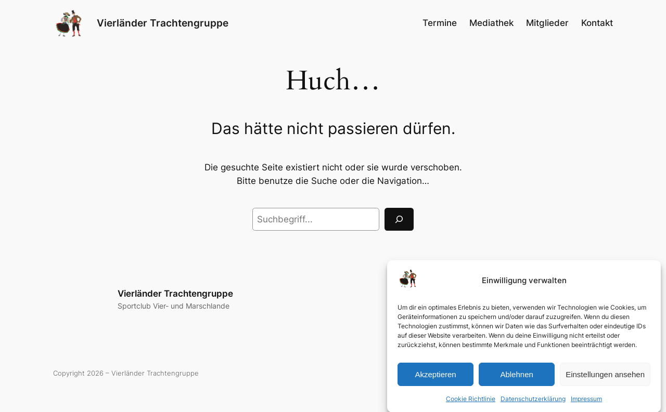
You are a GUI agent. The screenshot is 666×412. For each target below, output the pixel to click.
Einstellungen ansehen (605, 378)
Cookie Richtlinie (470, 402)
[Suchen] (399, 219)
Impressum (586, 402)
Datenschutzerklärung (533, 402)
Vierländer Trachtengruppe (162, 23)
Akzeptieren (435, 378)
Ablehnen (516, 378)
